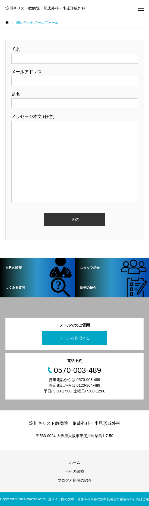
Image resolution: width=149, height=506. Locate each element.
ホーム (74, 462)
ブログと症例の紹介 (75, 480)
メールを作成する (74, 338)
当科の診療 (74, 471)
